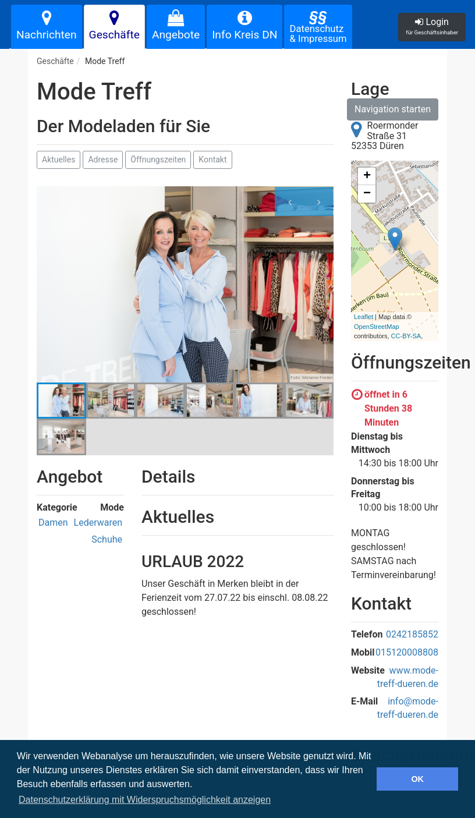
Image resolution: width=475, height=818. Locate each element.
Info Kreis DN (244, 25)
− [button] (367, 194)
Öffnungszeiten (158, 159)
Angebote (176, 25)
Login (432, 26)
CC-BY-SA (406, 335)
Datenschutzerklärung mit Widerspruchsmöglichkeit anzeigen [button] (145, 800)
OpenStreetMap (376, 326)
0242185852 (412, 634)
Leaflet (363, 316)
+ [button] (367, 176)
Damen (53, 522)
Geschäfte (114, 25)
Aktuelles (58, 159)
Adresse (103, 159)
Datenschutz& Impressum (317, 26)
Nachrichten (46, 25)
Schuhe (106, 539)
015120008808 (406, 652)
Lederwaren (98, 522)
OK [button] (417, 779)
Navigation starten (393, 109)
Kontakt (212, 159)
